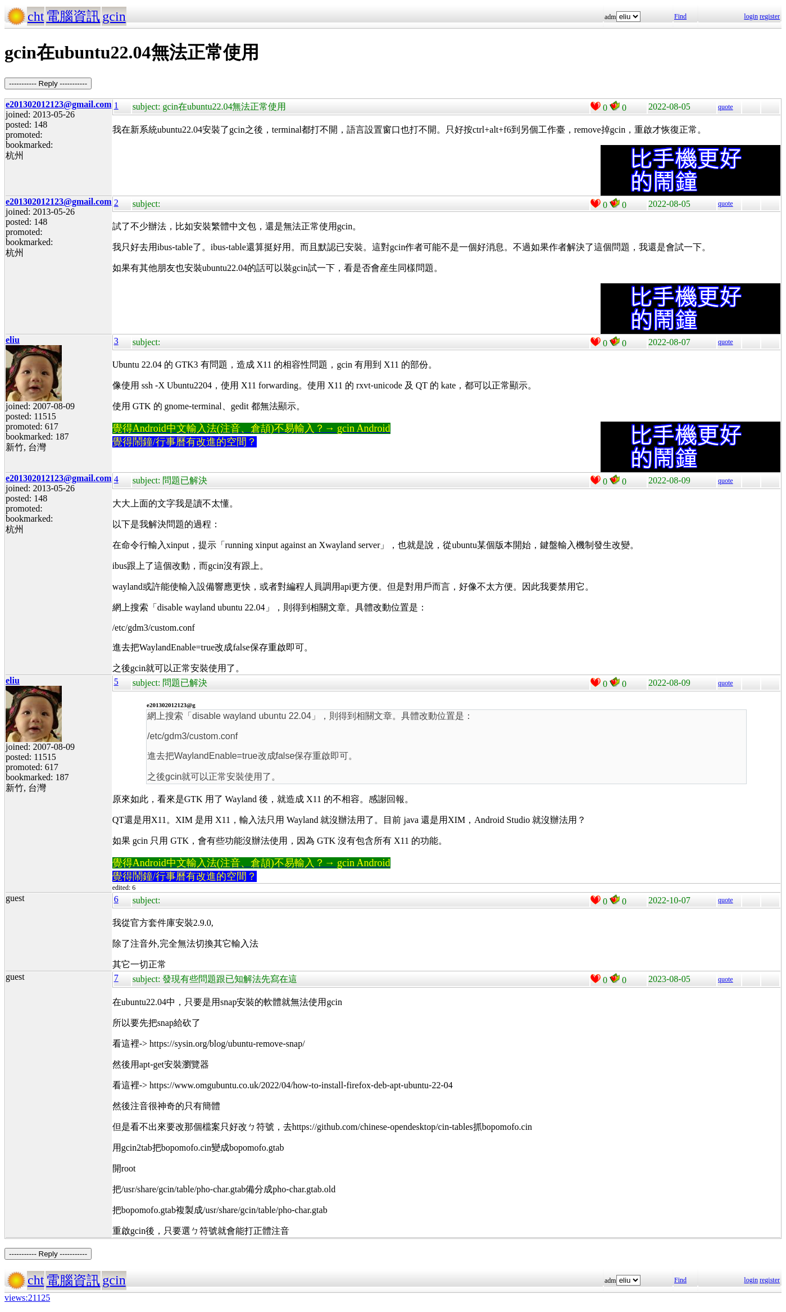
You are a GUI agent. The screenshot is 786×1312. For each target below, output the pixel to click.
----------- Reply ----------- (48, 83)
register (770, 16)
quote (725, 107)
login (751, 16)
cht (36, 16)
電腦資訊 (73, 16)
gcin (113, 16)
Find (680, 16)
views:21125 (27, 1297)
